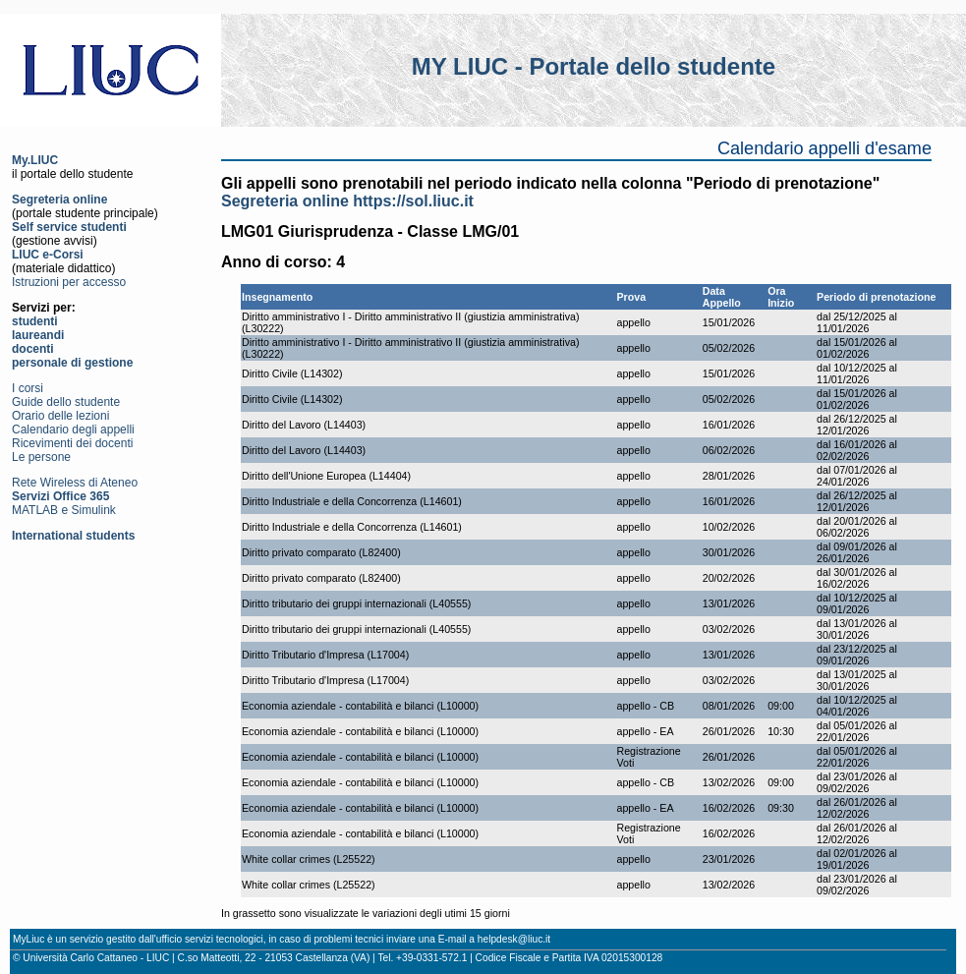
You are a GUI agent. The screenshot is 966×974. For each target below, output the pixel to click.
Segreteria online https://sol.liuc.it (347, 201)
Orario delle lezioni (60, 416)
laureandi (38, 335)
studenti (35, 321)
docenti (33, 349)
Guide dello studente (66, 402)
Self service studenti (69, 227)
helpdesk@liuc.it (514, 939)
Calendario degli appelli (73, 429)
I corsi (27, 388)
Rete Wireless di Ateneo (75, 482)
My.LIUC (35, 160)
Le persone (41, 457)
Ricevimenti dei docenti (72, 443)
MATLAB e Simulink (64, 510)
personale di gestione (72, 363)
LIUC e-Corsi (48, 254)
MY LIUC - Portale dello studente (593, 66)
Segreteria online (59, 199)
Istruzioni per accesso (69, 282)
